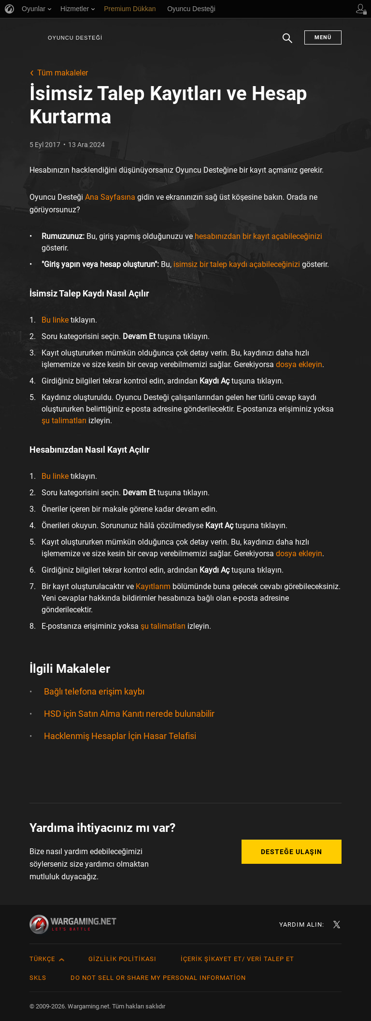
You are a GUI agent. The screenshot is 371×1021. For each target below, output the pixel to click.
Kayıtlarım (153, 586)
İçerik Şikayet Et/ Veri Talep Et (237, 958)
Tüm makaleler (62, 72)
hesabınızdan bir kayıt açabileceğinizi (258, 236)
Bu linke (55, 320)
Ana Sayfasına (110, 197)
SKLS (37, 977)
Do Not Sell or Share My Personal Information (158, 977)
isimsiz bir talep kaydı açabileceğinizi (236, 264)
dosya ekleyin (299, 364)
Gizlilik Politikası (122, 958)
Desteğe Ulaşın (291, 852)
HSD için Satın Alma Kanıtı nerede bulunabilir (129, 714)
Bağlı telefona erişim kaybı (94, 691)
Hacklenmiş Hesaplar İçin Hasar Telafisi (120, 736)
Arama (287, 43)
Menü (322, 37)
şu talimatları (64, 420)
